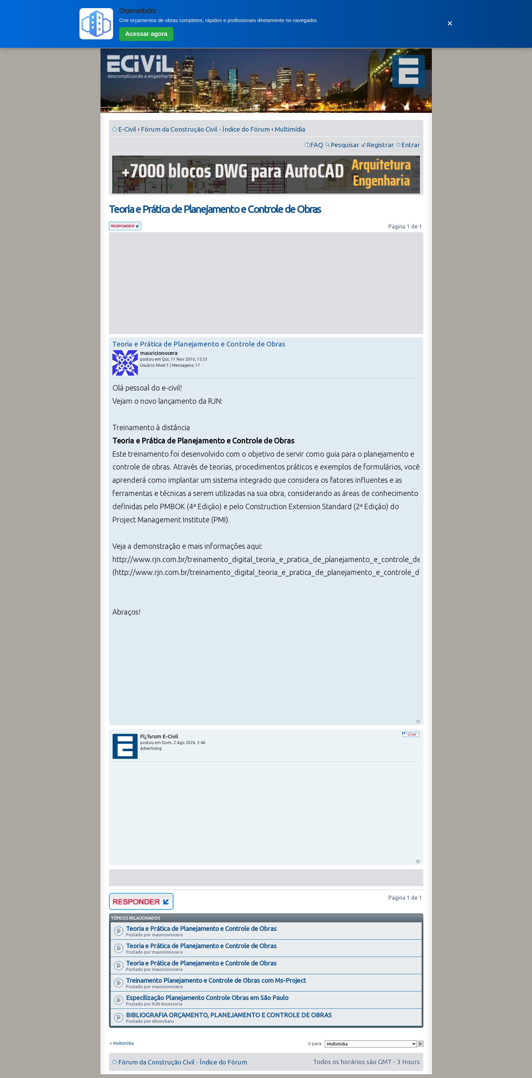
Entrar (410, 144)
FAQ (316, 144)
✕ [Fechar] (450, 23)
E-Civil (127, 129)
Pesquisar (345, 144)
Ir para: (315, 1043)
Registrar (380, 144)
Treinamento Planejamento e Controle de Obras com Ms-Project (216, 980)
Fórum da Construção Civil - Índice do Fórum (205, 129)
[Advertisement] (266, 281)
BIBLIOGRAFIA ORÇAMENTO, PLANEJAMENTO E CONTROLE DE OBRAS (229, 1015)
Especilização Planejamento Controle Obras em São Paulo (207, 997)
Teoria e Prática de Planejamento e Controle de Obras (214, 209)
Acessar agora (146, 34)
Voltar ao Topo (418, 721)
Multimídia (290, 129)
